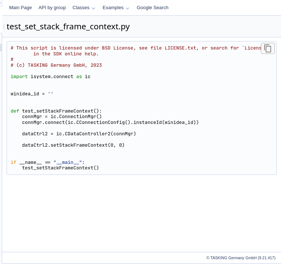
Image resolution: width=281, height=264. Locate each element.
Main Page (112, 7)
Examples (207, 7)
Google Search (244, 7)
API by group (143, 7)
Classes (175, 7)
